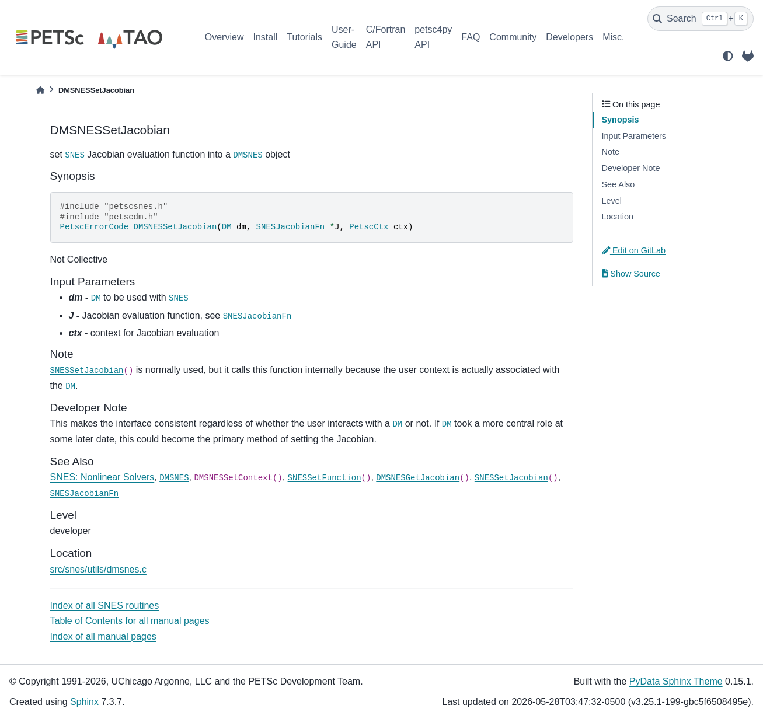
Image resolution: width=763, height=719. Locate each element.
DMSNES (247, 155)
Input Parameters (634, 136)
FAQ (470, 37)
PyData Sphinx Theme (676, 681)
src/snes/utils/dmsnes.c (98, 569)
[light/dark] (728, 56)
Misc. (613, 37)
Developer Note (631, 168)
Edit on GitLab (634, 250)
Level (612, 200)
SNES (75, 155)
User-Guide (344, 37)
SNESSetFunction (324, 478)
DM (227, 227)
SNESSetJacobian (87, 370)
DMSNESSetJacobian (175, 227)
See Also (618, 184)
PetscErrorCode (94, 227)
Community (512, 37)
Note (610, 151)
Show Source (631, 273)
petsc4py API (433, 37)
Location (617, 216)
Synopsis (620, 119)
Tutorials (304, 37)
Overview (224, 37)
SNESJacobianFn (290, 227)
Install (265, 37)
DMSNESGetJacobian (417, 478)
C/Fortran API (386, 37)
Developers (569, 37)
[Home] (40, 90)
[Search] (700, 18)
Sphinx (84, 702)
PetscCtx (368, 227)
